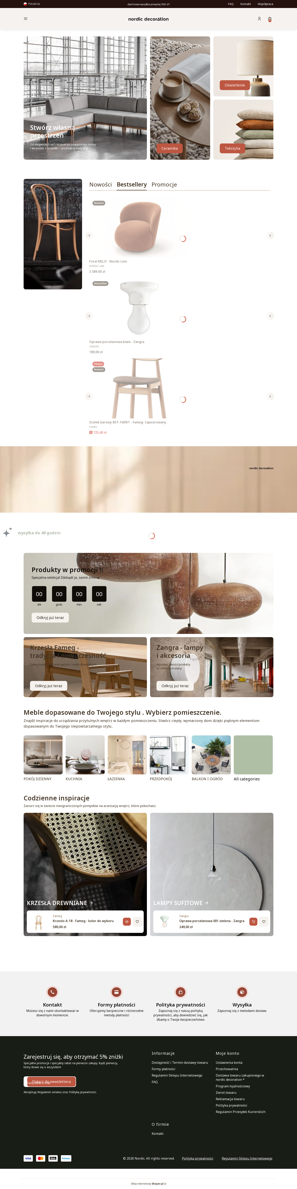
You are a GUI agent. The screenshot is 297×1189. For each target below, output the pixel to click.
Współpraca (265, 4)
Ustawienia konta (229, 1062)
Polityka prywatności (231, 1105)
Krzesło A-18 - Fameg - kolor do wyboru (83, 921)
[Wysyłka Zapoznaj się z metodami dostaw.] (242, 999)
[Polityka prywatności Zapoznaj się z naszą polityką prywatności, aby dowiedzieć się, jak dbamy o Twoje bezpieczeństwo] (180, 1004)
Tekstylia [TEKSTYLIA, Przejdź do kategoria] (232, 148)
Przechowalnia (227, 1069)
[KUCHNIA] (85, 759)
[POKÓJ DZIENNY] (43, 759)
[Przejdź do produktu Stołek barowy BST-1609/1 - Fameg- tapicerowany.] (139, 388)
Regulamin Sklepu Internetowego (177, 1075)
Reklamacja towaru (230, 1099)
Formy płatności (163, 1069)
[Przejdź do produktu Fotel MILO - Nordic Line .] (139, 227)
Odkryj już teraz (50, 617)
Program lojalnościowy (233, 1086)
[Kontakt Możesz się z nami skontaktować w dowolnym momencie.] (52, 1001)
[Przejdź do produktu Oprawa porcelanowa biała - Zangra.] (139, 308)
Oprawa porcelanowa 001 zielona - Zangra (211, 921)
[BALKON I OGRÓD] (211, 759)
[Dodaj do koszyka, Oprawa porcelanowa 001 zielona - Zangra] (253, 922)
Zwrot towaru (226, 1092)
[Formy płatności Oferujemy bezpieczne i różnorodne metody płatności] (116, 1001)
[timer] (148, 593)
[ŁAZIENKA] (127, 759)
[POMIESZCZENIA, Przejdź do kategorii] (253, 759)
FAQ (231, 4)
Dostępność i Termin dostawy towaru (180, 1062)
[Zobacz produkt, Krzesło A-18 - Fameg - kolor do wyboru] (127, 922)
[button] (53, 19)
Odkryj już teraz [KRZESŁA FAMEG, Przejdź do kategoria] (48, 685)
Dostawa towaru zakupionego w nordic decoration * (240, 1077)
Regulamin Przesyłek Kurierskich (240, 1112)
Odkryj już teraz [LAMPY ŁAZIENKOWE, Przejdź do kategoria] (175, 685)
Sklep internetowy (147, 1183)
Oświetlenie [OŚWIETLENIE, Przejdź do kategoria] (235, 85)
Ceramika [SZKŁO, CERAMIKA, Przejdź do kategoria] (170, 148)
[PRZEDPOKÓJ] (169, 759)
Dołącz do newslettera (51, 1081)
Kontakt (245, 4)
